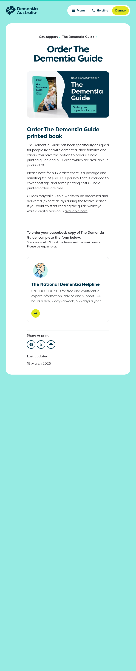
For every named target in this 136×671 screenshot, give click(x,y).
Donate (120, 10)
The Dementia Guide (78, 37)
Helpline (99, 10)
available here (76, 211)
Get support (48, 37)
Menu (78, 10)
